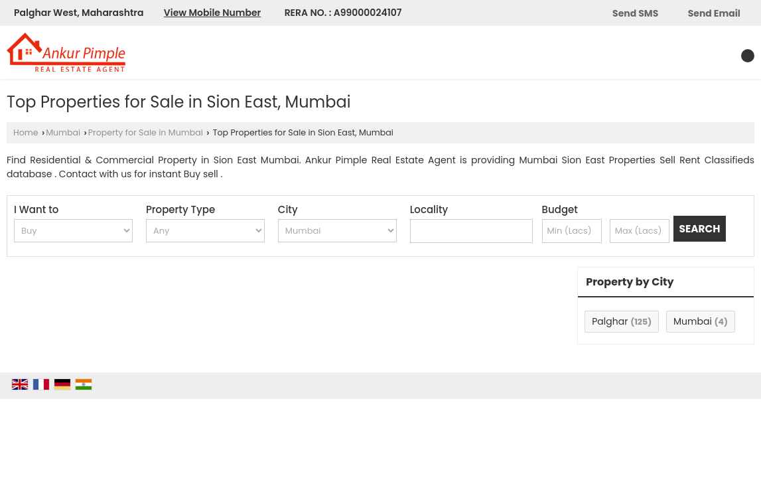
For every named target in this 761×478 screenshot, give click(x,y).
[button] (212, 12)
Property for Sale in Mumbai (145, 132)
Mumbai (63, 132)
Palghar (610, 321)
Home (25, 132)
